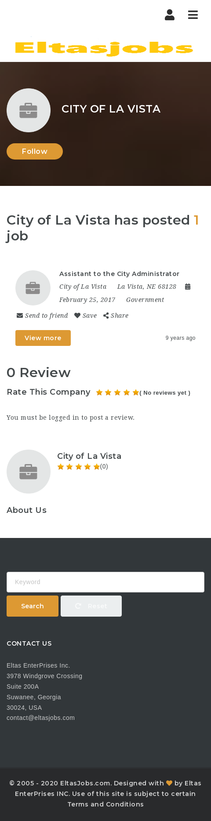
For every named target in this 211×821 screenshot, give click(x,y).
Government (145, 299)
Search (32, 606)
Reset (91, 606)
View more (43, 338)
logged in (64, 417)
